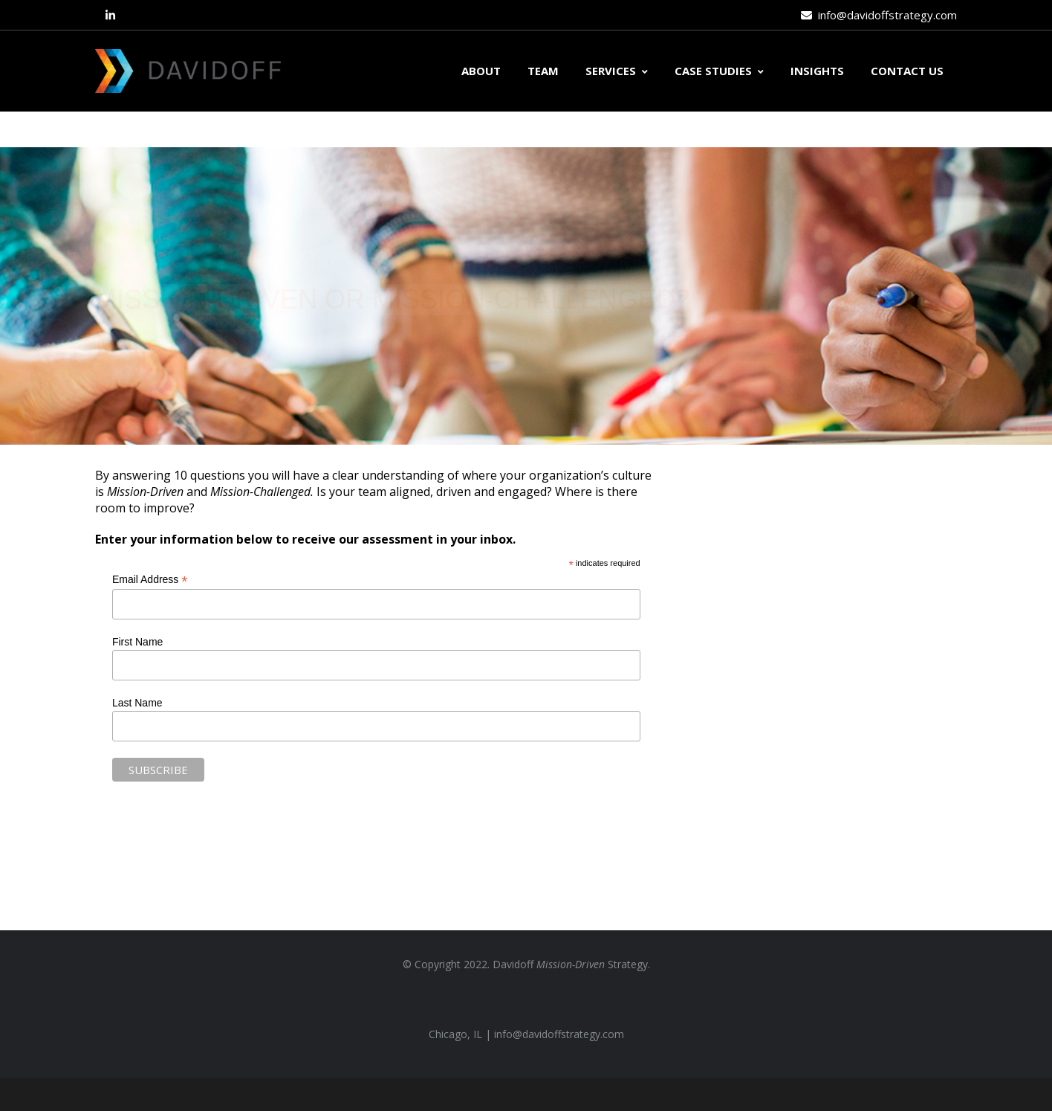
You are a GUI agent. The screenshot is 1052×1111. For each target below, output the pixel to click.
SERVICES (616, 70)
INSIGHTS (817, 70)
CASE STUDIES (719, 70)
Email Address (150, 580)
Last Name (137, 703)
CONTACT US (907, 70)
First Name (137, 642)
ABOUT (481, 70)
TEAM (543, 70)
